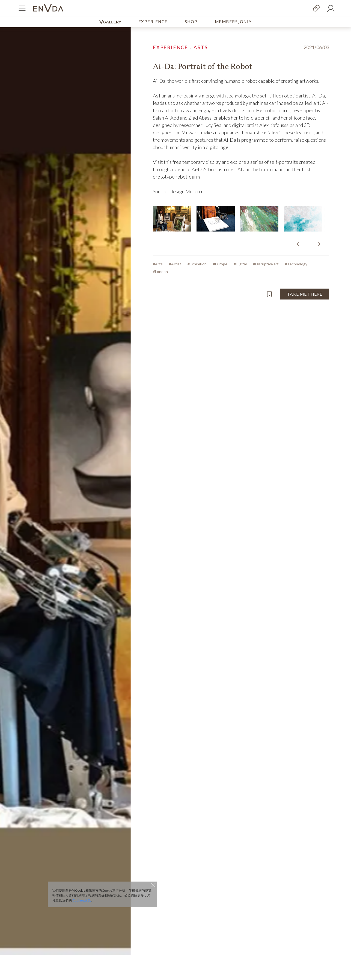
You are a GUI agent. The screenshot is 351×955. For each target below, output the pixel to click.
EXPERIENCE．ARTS (180, 47)
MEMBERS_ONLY (233, 21)
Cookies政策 (81, 900)
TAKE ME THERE (304, 293)
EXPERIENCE (153, 21)
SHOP (191, 21)
